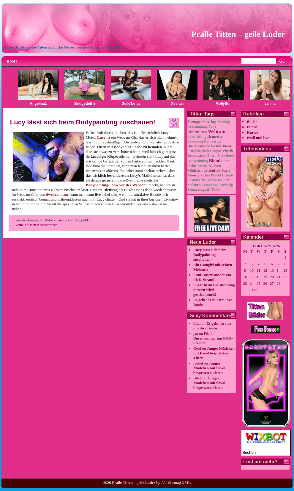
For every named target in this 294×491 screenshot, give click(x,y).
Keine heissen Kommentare (36, 225)
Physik (228, 151)
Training (223, 122)
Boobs (230, 156)
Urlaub (227, 175)
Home (12, 61)
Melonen (194, 185)
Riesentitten (197, 132)
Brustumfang (197, 126)
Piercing (209, 122)
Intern (252, 127)
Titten (211, 156)
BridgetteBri (84, 103)
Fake (212, 126)
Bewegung (195, 141)
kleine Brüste (197, 166)
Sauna (192, 189)
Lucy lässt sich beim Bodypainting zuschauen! (82, 122)
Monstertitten (198, 175)
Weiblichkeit (221, 146)
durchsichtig (196, 137)
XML (186, 482)
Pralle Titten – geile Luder (238, 34)
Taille (215, 189)
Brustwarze (196, 156)
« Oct (253, 290)
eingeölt (204, 189)
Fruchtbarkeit (198, 151)
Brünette (214, 136)
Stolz (221, 156)
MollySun (223, 103)
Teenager (194, 122)
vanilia (269, 103)
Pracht (216, 175)
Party (226, 170)
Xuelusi (177, 103)
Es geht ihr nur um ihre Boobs (212, 325)
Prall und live (258, 137)
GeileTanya (130, 103)
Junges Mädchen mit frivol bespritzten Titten (214, 353)
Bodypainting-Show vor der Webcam (116, 185)
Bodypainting (197, 161)
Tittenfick (211, 170)
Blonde (216, 160)
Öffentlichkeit (209, 180)
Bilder (252, 121)
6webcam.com (57, 194)
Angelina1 (38, 103)
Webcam (217, 131)
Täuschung (210, 185)
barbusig (226, 185)
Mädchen (195, 170)
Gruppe (216, 151)
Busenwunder (198, 146)
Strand (192, 180)
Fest (226, 161)
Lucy (101, 137)
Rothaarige (212, 141)
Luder (226, 180)
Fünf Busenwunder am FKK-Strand (212, 277)
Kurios (61, 220)
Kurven (214, 166)
